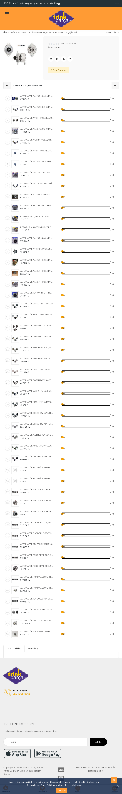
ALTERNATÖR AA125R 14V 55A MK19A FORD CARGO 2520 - (37, 205)
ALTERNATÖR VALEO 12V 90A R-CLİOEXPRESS (37, 391)
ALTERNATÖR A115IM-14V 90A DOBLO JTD (37, 194)
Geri (109, 32)
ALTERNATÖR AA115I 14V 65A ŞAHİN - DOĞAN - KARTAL (37, 183)
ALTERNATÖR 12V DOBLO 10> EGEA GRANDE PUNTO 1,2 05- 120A (37, 598)
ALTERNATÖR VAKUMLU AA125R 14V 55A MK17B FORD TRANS (37, 172)
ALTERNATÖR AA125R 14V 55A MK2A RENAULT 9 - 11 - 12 (37, 281)
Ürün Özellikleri (14, 648)
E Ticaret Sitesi (96, 767)
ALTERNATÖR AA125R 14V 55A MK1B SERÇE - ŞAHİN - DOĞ (37, 260)
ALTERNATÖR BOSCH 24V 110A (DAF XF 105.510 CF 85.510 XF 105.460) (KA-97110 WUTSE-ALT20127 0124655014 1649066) (37, 380)
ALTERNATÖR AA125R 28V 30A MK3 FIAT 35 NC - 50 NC (37, 107)
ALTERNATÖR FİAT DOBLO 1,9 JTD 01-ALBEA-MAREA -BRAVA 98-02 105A (37, 522)
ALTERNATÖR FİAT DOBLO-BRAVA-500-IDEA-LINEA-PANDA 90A (37, 533)
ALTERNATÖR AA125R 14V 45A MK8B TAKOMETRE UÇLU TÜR (37, 161)
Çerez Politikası (48, 785)
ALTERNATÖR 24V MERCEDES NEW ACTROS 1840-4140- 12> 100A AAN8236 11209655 (37, 609)
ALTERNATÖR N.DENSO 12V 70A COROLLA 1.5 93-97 (37, 434)
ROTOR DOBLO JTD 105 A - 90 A (34, 216)
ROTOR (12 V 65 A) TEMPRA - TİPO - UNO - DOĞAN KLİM (37, 227)
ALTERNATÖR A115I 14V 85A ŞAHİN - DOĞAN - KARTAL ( (37, 150)
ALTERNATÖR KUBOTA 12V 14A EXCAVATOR (37, 445)
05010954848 (17, 692)
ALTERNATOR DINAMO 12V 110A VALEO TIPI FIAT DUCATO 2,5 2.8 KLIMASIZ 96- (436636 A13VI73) (37, 325)
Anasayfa (9, 32)
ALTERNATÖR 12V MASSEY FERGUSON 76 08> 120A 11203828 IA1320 (37, 631)
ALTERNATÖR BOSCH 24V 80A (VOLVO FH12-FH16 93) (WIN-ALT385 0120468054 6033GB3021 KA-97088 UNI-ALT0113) (37, 358)
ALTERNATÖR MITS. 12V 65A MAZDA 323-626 (37, 314)
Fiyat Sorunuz (59, 70)
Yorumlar (33, 648)
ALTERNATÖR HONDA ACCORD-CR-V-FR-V (37, 576)
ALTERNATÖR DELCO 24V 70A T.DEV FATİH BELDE (37, 423)
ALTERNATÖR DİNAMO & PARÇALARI (35, 32)
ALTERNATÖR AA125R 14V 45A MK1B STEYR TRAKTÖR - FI (37, 238)
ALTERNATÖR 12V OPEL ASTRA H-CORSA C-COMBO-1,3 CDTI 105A (37, 489)
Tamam (62, 790)
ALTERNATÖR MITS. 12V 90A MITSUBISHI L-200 (37, 402)
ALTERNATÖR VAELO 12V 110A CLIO (36, 303)
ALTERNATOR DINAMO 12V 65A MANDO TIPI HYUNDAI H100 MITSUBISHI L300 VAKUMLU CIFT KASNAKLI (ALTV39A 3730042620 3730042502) (37, 336)
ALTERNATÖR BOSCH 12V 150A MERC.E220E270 (37, 456)
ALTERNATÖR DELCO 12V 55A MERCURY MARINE (37, 413)
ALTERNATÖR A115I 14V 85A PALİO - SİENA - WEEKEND (37, 117)
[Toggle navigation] (117, 3)
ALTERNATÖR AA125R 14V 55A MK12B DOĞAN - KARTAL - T (37, 270)
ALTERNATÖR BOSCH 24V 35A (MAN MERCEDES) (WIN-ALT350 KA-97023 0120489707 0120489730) (37, 347)
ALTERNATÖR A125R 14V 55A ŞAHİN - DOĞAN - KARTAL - (37, 139)
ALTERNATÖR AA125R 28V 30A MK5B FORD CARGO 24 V (37, 128)
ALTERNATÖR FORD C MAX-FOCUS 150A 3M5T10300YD (37, 555)
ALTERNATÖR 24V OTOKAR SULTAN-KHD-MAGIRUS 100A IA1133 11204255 (37, 620)
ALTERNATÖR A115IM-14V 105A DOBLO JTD (37, 249)
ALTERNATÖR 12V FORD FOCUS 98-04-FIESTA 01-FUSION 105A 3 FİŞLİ (37, 544)
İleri (116, 32)
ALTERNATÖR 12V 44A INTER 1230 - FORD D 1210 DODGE (37, 292)
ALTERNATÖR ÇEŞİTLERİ (66, 32)
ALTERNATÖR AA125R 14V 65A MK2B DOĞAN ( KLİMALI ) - (37, 96)
